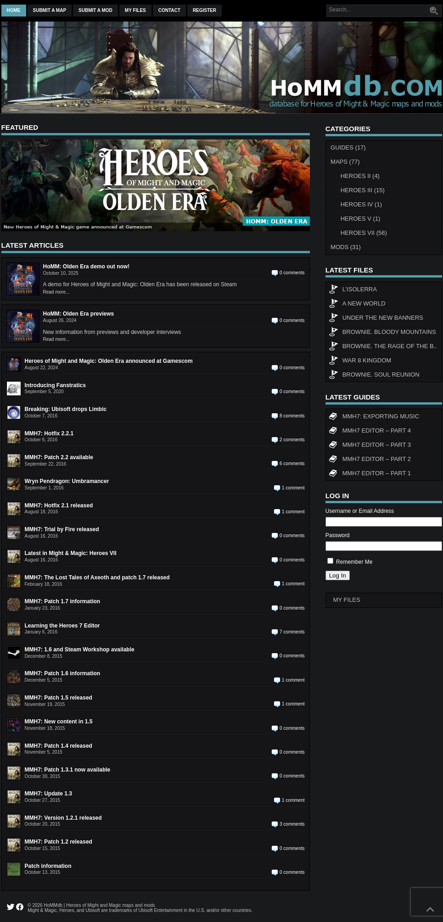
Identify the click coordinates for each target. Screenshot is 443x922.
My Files (135, 10)
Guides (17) (348, 147)
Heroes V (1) (361, 218)
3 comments (292, 824)
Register (204, 10)
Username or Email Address (359, 511)
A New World (357, 304)
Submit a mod (95, 10)
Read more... (56, 291)
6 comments (292, 463)
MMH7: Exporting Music (374, 417)
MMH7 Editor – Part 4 (370, 431)
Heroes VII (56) (364, 232)
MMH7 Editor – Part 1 (370, 474)
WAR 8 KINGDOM (360, 361)
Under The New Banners (376, 318)
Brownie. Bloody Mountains (382, 333)
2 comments (292, 439)
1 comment (293, 487)
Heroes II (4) (360, 175)
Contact (169, 10)
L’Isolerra (353, 290)
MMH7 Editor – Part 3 (370, 445)
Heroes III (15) (363, 190)
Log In (337, 575)
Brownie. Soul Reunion (374, 375)
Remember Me (354, 562)
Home (14, 10)
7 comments (292, 631)
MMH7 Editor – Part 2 (370, 460)
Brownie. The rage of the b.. (383, 347)
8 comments (292, 415)
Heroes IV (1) (361, 204)
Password (337, 535)
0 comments (292, 272)
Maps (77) (345, 161)
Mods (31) (346, 247)
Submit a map (50, 10)
